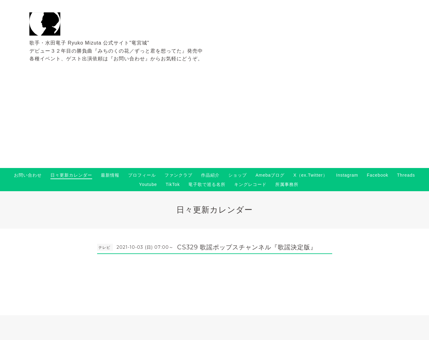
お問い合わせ (28, 175)
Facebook (377, 175)
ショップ (237, 175)
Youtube (148, 184)
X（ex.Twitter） (311, 175)
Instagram (347, 175)
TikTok (172, 184)
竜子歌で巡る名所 (206, 184)
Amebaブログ (270, 175)
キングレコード (250, 184)
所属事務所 (286, 184)
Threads (406, 175)
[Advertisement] (214, 121)
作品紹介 (210, 175)
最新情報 (110, 175)
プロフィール (142, 175)
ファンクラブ (178, 175)
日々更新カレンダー (71, 175)
